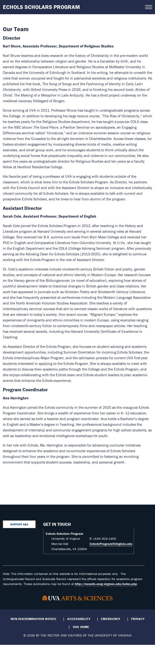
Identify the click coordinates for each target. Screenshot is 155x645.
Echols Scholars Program (41, 7)
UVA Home (81, 627)
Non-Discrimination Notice (33, 619)
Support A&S (19, 524)
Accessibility (78, 619)
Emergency (110, 619)
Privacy (137, 619)
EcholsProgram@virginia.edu (111, 544)
